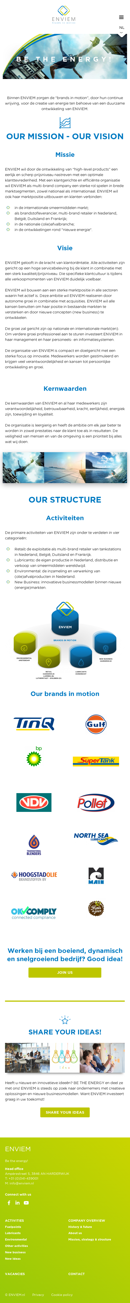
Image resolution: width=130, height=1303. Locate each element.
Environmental (16, 1239)
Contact (76, 1274)
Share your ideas (65, 1112)
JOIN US (65, 972)
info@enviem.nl (22, 1183)
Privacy (38, 1295)
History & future (80, 1227)
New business (15, 1252)
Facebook (9, 1203)
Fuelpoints (13, 1227)
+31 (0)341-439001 (23, 1178)
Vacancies (15, 1274)
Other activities (16, 1246)
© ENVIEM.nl (15, 1295)
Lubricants (13, 1233)
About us (75, 1233)
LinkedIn (17, 1203)
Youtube (26, 1203)
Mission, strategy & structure (89, 1239)
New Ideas (13, 1258)
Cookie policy (62, 1295)
